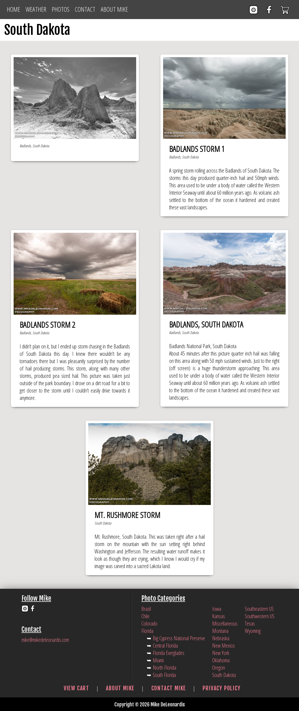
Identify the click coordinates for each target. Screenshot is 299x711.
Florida (147, 631)
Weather (36, 9)
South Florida (164, 675)
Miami (158, 660)
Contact (85, 9)
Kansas (218, 616)
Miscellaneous (224, 623)
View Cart (76, 688)
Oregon (218, 667)
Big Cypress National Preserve (179, 638)
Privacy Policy (221, 688)
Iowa (216, 608)
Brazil (146, 608)
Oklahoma (221, 660)
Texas (250, 623)
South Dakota (224, 675)
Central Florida (165, 645)
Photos (60, 9)
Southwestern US (259, 616)
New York (220, 653)
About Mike (114, 9)
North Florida (164, 667)
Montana (220, 631)
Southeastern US (259, 608)
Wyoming (253, 631)
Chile (145, 616)
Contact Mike (168, 688)
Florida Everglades (168, 653)
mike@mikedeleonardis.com (45, 639)
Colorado (149, 623)
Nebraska (220, 638)
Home (13, 9)
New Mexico (223, 645)
